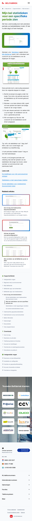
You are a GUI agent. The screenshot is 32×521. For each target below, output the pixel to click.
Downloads (7, 331)
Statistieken (15, 52)
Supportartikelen (9, 276)
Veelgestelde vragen (10, 354)
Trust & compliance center (13, 512)
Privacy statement (12, 509)
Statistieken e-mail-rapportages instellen (14, 180)
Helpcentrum (8, 8)
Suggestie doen (21, 509)
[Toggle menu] (29, 3)
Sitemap (23, 512)
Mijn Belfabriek (6, 54)
